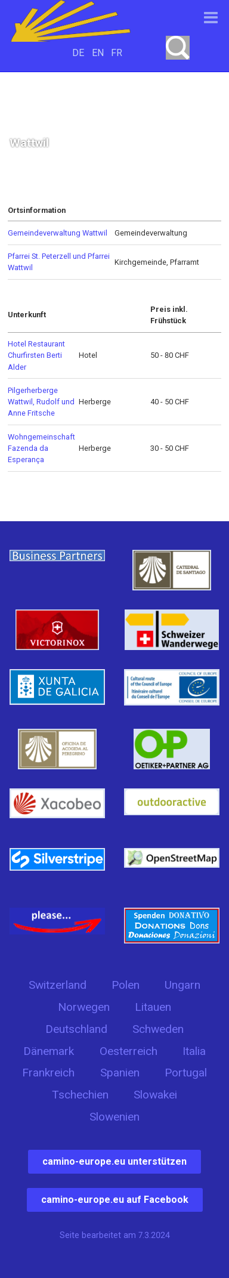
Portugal (186, 1072)
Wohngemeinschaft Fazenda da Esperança (41, 448)
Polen (126, 985)
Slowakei (155, 1094)
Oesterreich (128, 1051)
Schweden (158, 1029)
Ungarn (182, 985)
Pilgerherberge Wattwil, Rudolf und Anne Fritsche (41, 401)
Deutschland (76, 1029)
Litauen (153, 1007)
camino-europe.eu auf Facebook (114, 1199)
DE (78, 52)
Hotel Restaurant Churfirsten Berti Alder (36, 355)
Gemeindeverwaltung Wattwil (57, 232)
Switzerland (57, 985)
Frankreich (48, 1072)
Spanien (120, 1072)
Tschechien (80, 1094)
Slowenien (114, 1117)
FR (116, 52)
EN (98, 52)
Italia (194, 1051)
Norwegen (84, 1007)
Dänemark (48, 1051)
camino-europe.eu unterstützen (114, 1161)
